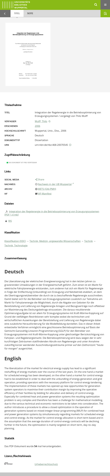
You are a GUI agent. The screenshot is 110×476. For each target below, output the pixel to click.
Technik (88, 241)
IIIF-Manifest (45, 193)
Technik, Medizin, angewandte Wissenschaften (55, 241)
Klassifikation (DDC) (15, 241)
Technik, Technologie (16, 245)
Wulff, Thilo (41, 121)
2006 (37, 126)
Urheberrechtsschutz (46, 464)
